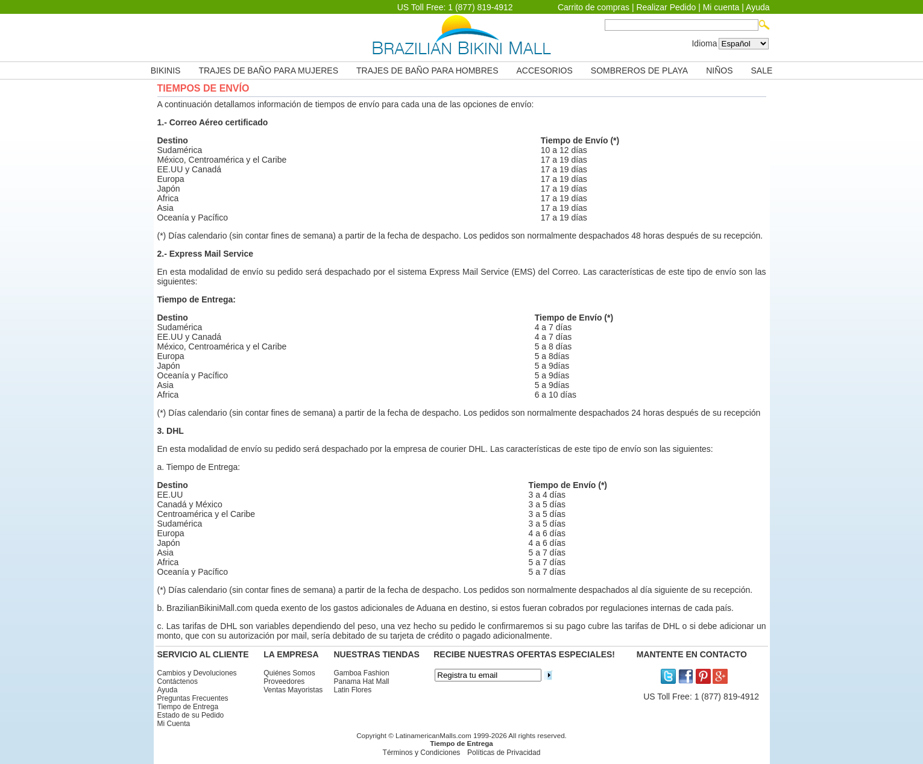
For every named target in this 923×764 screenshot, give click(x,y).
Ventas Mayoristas (293, 690)
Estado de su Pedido (190, 715)
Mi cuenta (721, 7)
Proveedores (283, 681)
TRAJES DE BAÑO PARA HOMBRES (427, 70)
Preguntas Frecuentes (192, 698)
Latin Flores (353, 690)
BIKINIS (166, 70)
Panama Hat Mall (361, 681)
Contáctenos (177, 681)
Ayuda (757, 7)
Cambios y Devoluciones (197, 673)
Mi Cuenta (174, 723)
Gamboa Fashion (361, 673)
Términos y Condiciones (422, 752)
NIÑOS (719, 70)
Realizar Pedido (666, 7)
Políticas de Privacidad (503, 752)
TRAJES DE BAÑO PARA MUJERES (268, 70)
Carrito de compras (593, 7)
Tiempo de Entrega (188, 707)
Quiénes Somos (289, 673)
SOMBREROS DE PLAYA (639, 70)
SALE (762, 70)
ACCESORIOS (545, 70)
